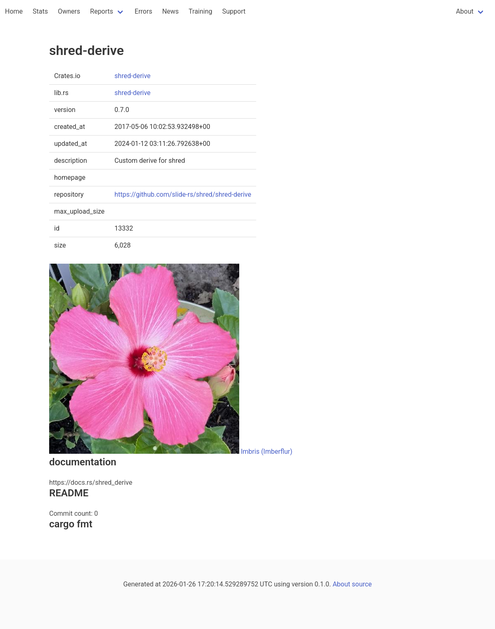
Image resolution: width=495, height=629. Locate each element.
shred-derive (132, 76)
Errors (143, 11)
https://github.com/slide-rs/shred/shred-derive (182, 194)
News (170, 11)
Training (200, 11)
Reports (101, 11)
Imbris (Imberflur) (267, 451)
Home (14, 11)
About (465, 11)
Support (233, 11)
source (362, 584)
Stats (40, 11)
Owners (69, 11)
